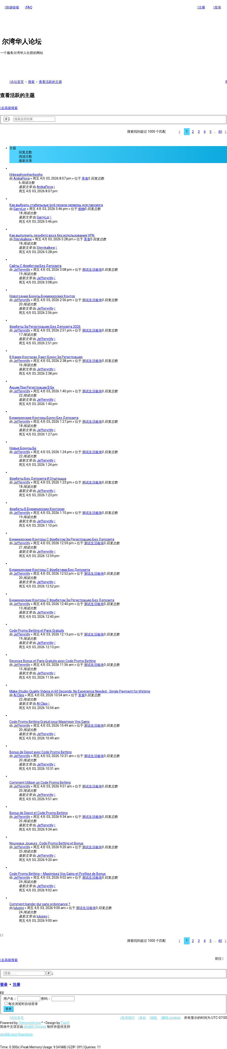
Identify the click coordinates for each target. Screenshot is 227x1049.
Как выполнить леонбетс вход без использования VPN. (52, 235)
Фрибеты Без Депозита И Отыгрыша (37, 478)
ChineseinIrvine (29, 1023)
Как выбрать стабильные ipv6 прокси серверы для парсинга (56, 204)
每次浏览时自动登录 (23, 1003)
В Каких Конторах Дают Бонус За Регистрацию (46, 356)
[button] (179, 131)
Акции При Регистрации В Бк (31, 387)
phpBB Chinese (35, 1027)
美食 (85, 178)
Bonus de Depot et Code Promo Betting (38, 812)
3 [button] (199, 131)
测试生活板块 (92, 269)
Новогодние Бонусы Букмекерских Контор (42, 295)
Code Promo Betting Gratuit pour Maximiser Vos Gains (49, 721)
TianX (65, 1023)
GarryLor (19, 208)
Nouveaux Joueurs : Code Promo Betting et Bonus (46, 842)
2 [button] (193, 131)
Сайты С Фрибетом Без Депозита (35, 265)
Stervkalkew (22, 238)
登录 (4, 984)
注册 (16, 984)
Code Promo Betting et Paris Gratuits (36, 630)
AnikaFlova (21, 178)
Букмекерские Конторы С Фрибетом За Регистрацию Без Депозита (61, 539)
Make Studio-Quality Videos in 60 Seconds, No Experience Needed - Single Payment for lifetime (79, 691)
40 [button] (220, 131)
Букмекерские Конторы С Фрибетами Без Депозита (49, 569)
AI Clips (18, 694)
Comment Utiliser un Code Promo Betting (40, 782)
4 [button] (205, 131)
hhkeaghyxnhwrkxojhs (26, 174)
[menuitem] (28, 7)
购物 (81, 208)
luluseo (18, 907)
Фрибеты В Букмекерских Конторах (37, 508)
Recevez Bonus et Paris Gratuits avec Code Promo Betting (52, 660)
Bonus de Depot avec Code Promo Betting (40, 751)
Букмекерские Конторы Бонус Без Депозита (43, 417)
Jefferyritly (21, 269)
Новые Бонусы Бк (22, 447)
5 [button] (210, 131)
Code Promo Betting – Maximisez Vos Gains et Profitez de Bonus (57, 873)
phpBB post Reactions (16, 1034)
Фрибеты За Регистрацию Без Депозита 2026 (45, 326)
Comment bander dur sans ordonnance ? (39, 903)
